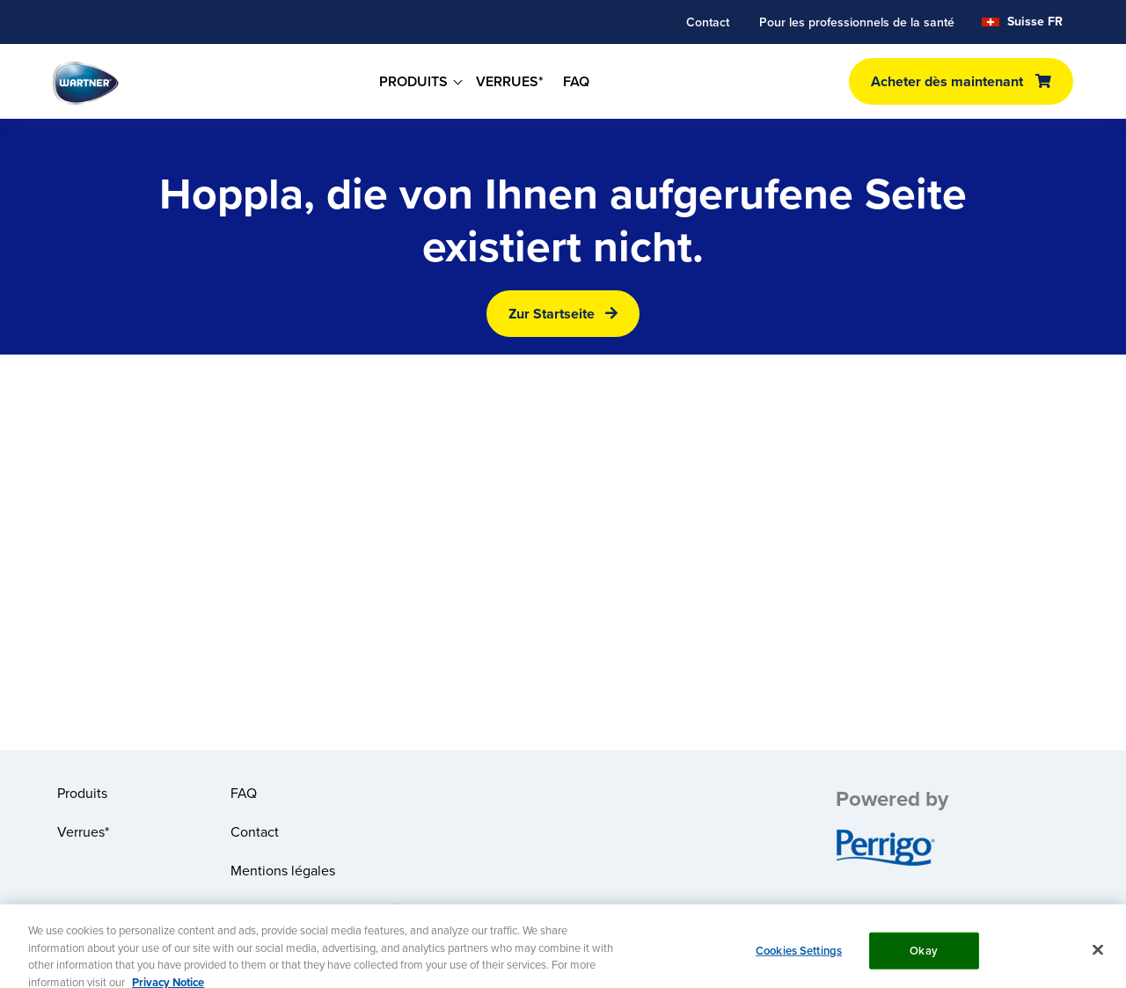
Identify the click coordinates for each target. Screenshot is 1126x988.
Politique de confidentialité (313, 908)
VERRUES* (510, 81)
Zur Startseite (551, 314)
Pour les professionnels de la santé (856, 22)
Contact (707, 22)
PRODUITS (413, 81)
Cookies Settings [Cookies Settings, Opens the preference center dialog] (799, 956)
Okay (924, 956)
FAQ (576, 81)
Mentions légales (282, 870)
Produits (82, 792)
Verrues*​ (83, 831)
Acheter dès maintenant (947, 81)
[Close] (1097, 955)
